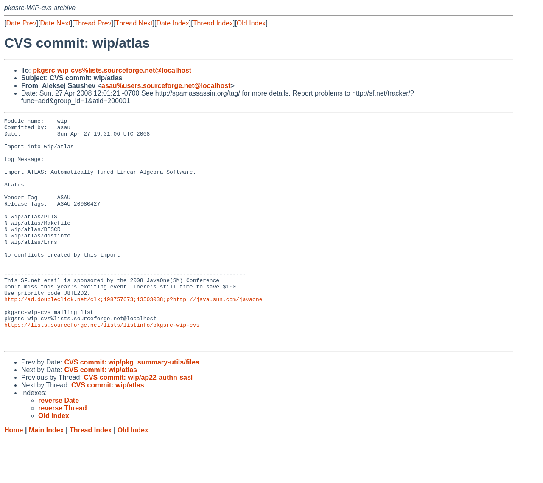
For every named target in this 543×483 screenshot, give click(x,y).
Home (13, 474)
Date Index (172, 23)
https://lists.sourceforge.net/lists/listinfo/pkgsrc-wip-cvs (101, 366)
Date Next (55, 23)
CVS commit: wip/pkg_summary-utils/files (131, 406)
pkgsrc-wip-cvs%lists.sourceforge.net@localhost (112, 70)
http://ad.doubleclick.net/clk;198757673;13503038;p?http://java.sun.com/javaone (133, 336)
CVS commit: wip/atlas (100, 414)
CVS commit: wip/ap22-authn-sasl (138, 422)
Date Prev (21, 23)
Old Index (251, 23)
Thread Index (213, 23)
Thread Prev (93, 23)
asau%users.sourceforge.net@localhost (166, 85)
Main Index (46, 474)
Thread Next (133, 23)
